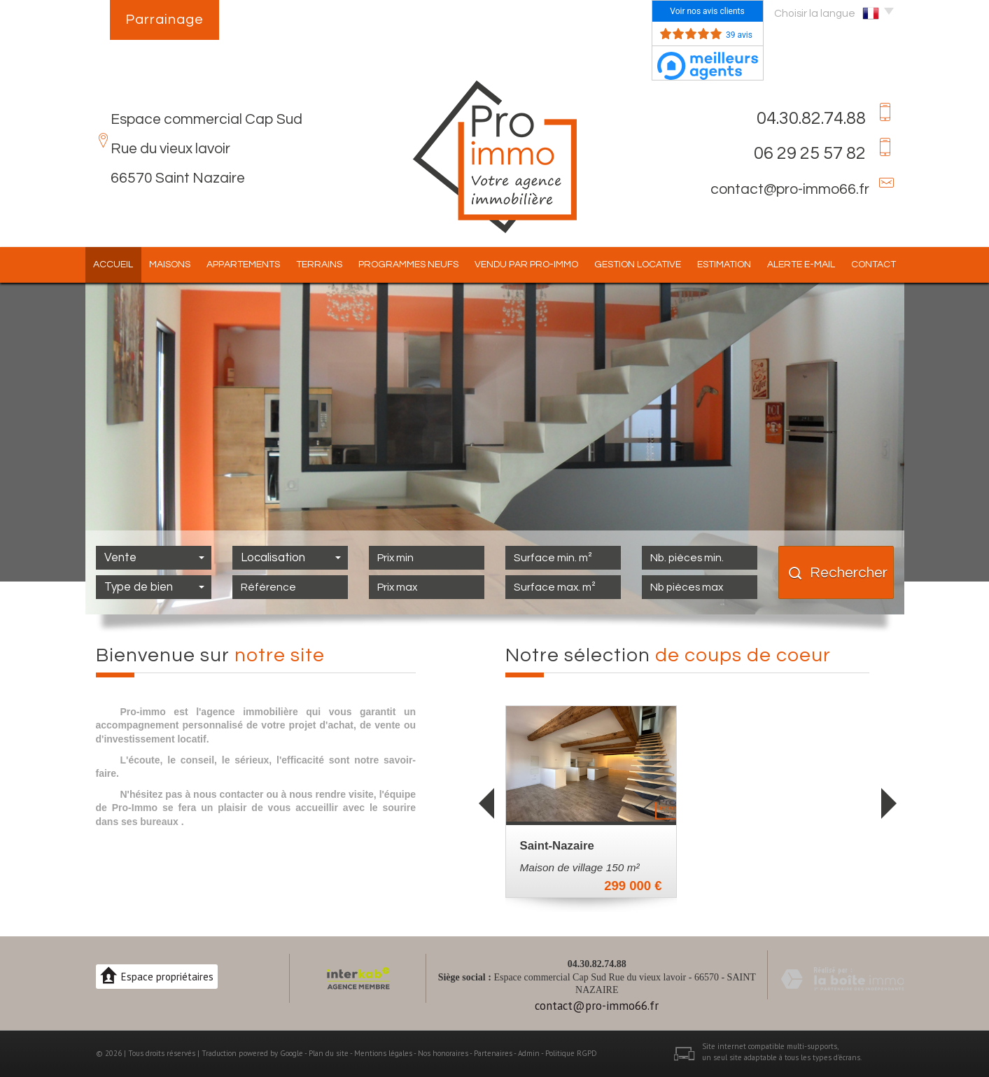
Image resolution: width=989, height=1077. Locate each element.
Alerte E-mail (801, 264)
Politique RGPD (571, 1053)
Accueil (113, 264)
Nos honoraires (443, 1053)
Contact (873, 264)
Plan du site (329, 1053)
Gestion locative (637, 264)
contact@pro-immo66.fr (789, 189)
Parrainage (164, 20)
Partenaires (493, 1053)
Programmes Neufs (408, 264)
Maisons (169, 264)
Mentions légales (383, 1053)
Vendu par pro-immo (526, 264)
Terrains (319, 264)
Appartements (243, 264)
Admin (529, 1053)
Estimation (724, 264)
